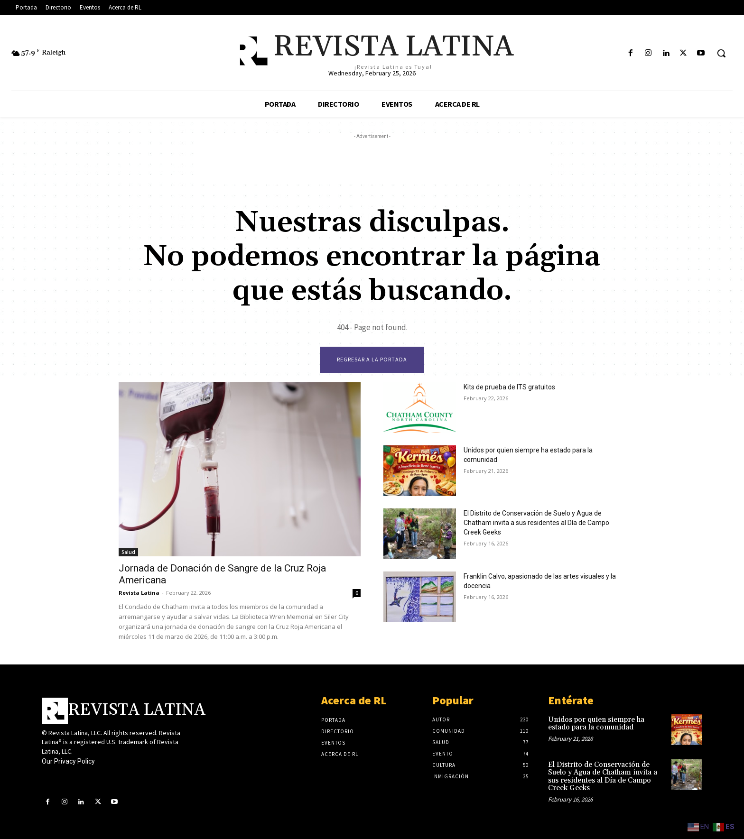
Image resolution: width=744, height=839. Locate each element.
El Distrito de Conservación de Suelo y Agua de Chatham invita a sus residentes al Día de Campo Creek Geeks (536, 522)
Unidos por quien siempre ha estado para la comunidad (596, 723)
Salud (128, 552)
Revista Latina (139, 592)
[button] (721, 53)
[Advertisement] (372, 162)
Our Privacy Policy (68, 761)
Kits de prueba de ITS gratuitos (509, 387)
